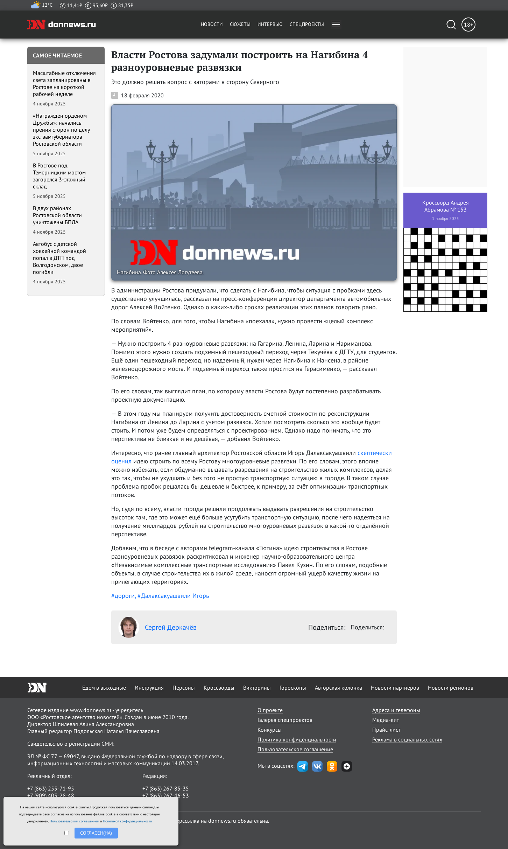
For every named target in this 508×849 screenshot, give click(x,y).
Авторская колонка (338, 687)
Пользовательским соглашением (74, 821)
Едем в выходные (104, 687)
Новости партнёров (395, 687)
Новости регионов (450, 687)
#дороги (123, 596)
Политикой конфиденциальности (127, 821)
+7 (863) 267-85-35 (165, 788)
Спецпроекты (307, 24)
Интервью (270, 24)
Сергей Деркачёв (157, 627)
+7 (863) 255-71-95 (50, 788)
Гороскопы (293, 687)
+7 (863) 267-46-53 (165, 795)
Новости (212, 24)
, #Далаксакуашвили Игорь (172, 596)
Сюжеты (240, 24)
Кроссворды (219, 687)
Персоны (183, 687)
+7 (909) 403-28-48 (50, 795)
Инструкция (149, 687)
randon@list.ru (160, 802)
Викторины (257, 687)
